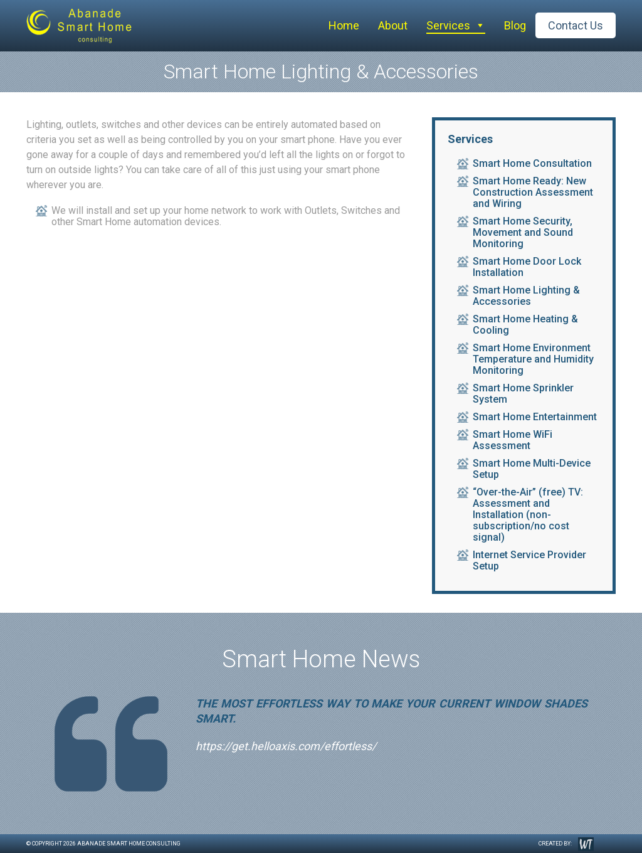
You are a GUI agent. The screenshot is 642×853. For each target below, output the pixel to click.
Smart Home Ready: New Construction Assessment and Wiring (533, 192)
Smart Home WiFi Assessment (512, 440)
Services (448, 25)
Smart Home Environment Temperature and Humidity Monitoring (533, 359)
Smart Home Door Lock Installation (527, 267)
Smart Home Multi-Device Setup (532, 469)
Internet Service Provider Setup (529, 560)
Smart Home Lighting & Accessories (526, 296)
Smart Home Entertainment (535, 417)
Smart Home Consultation (532, 163)
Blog (515, 25)
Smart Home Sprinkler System (523, 394)
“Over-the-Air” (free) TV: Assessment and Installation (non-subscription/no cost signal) (528, 515)
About (393, 25)
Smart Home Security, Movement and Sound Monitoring (523, 233)
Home (344, 25)
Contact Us (575, 25)
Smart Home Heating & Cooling (525, 325)
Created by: (566, 844)
